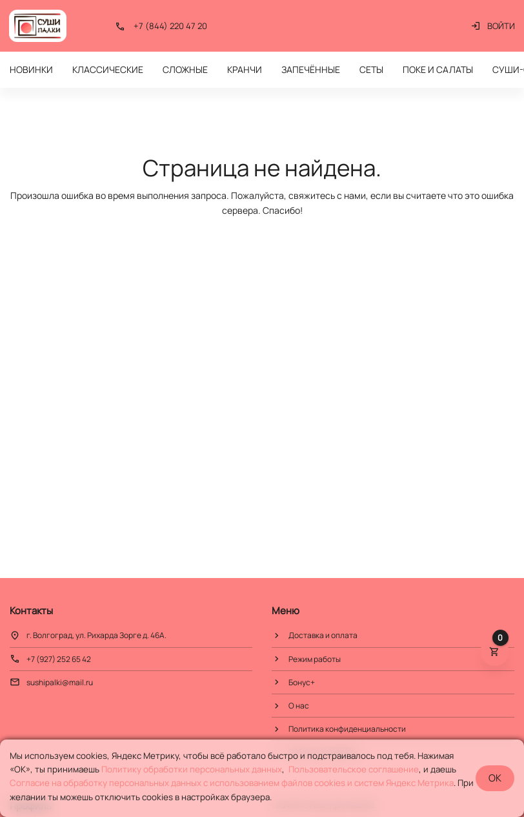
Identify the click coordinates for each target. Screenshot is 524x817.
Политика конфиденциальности (347, 728)
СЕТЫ (371, 69)
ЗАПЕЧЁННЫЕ (310, 69)
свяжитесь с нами (327, 195)
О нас (298, 705)
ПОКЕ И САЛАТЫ (438, 69)
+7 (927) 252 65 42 (58, 659)
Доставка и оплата (323, 635)
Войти (492, 26)
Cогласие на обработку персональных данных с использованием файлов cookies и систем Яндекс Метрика (232, 783)
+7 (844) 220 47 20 (170, 26)
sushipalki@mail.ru (59, 682)
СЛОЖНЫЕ (185, 69)
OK (495, 778)
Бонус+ (301, 682)
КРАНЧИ (244, 69)
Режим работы (314, 659)
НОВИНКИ (31, 69)
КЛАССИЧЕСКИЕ (107, 69)
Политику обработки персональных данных (191, 769)
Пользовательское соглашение (353, 769)
